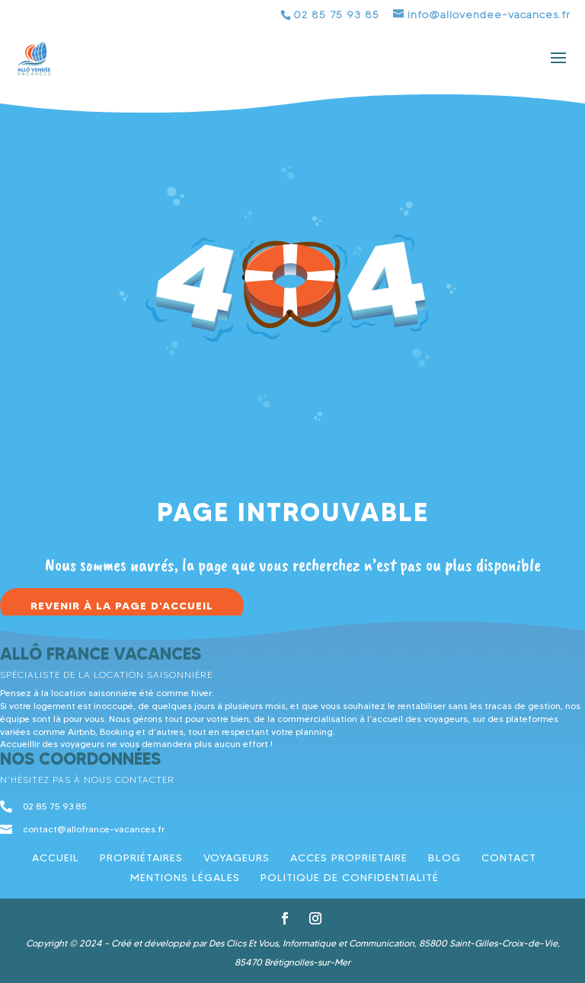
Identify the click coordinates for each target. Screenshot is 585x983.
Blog (444, 857)
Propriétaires (141, 857)
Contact (508, 857)
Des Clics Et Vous (243, 943)
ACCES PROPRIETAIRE (349, 857)
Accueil (55, 857)
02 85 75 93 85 (336, 14)
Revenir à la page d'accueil (121, 605)
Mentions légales (185, 877)
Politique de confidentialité (350, 877)
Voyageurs (236, 857)
